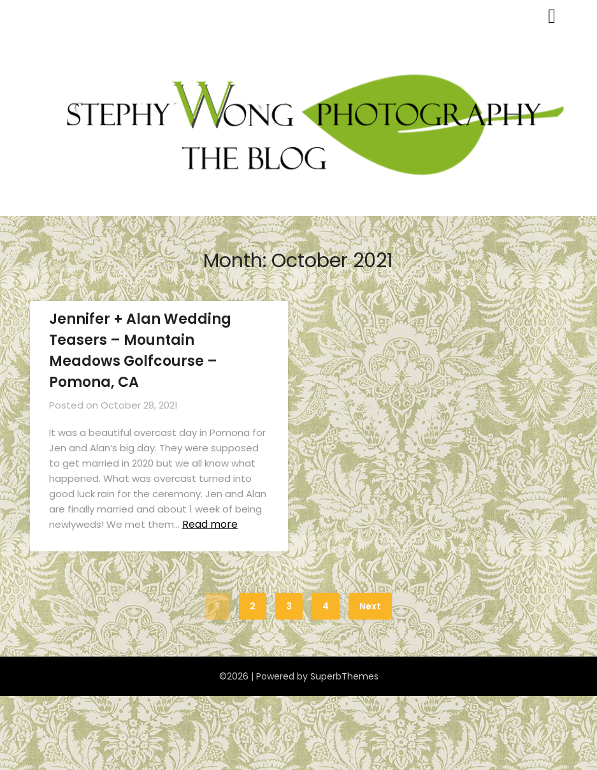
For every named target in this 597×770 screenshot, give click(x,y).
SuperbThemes (344, 676)
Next (370, 606)
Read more (210, 524)
